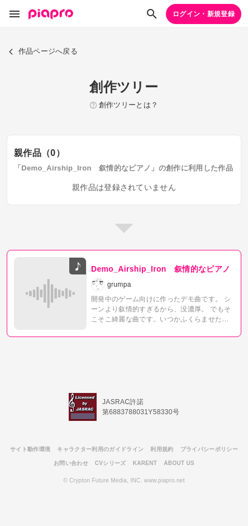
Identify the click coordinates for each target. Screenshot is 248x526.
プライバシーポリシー (209, 449)
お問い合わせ (71, 463)
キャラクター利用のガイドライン (100, 449)
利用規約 (161, 449)
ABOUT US (179, 463)
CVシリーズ (110, 463)
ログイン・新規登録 (204, 14)
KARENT (145, 463)
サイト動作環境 (30, 449)
